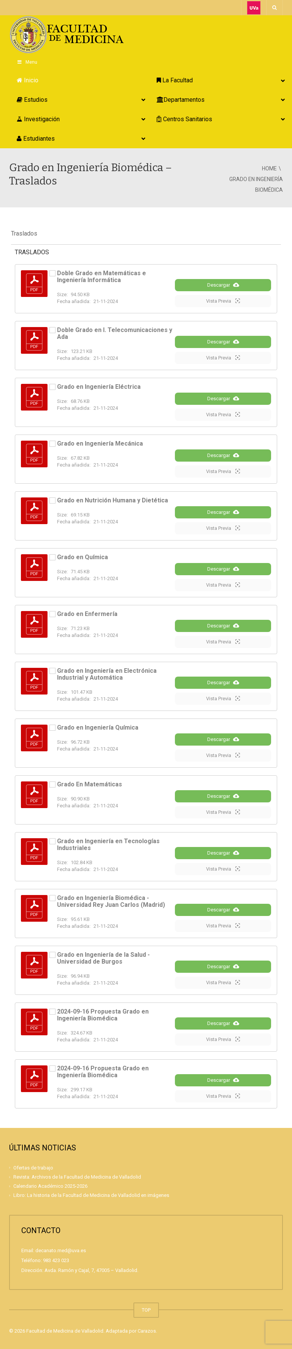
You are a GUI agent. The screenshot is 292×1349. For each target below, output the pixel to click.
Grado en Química (82, 557)
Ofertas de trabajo (33, 1168)
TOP (146, 1310)
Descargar (223, 285)
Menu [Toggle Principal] (27, 62)
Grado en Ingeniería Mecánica (100, 443)
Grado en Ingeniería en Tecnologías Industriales (108, 844)
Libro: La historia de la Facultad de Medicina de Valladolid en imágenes (91, 1195)
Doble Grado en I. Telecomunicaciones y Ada (114, 333)
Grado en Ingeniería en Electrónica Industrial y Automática (107, 674)
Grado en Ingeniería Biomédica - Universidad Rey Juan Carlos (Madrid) (111, 901)
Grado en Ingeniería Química (97, 727)
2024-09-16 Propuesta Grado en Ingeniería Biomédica (103, 1015)
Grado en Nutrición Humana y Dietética (112, 500)
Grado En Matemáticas (89, 784)
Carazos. (147, 1331)
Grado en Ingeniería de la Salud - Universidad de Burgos (103, 958)
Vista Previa (223, 301)
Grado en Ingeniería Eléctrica (99, 386)
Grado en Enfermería (87, 614)
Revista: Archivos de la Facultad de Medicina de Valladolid (77, 1177)
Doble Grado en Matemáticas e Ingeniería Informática (101, 276)
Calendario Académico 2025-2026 (50, 1186)
